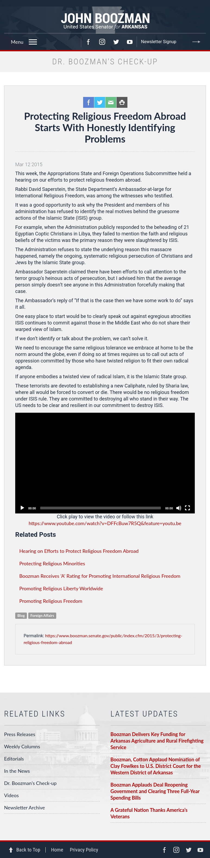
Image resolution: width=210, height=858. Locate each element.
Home (57, 850)
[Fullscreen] (187, 508)
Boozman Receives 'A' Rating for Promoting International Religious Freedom (99, 576)
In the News (17, 771)
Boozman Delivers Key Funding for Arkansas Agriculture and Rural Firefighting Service (157, 740)
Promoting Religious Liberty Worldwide (61, 588)
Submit (196, 41)
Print (122, 102)
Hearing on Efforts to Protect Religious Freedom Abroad (79, 551)
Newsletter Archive (24, 807)
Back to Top (28, 850)
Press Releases (19, 734)
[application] (105, 463)
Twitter (116, 41)
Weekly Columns (22, 746)
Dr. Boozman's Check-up (30, 783)
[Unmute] (178, 508)
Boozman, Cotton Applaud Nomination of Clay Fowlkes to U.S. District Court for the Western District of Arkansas (156, 765)
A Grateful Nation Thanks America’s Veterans (149, 813)
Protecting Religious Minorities (52, 563)
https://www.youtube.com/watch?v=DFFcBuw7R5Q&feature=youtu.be (105, 523)
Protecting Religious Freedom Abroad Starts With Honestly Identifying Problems (105, 127)
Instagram (102, 41)
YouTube (130, 41)
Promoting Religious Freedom (50, 601)
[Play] (22, 508)
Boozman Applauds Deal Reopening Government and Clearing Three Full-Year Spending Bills (155, 791)
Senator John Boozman (105, 20)
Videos (11, 795)
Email (110, 102)
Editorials (14, 759)
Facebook (88, 41)
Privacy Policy (84, 850)
